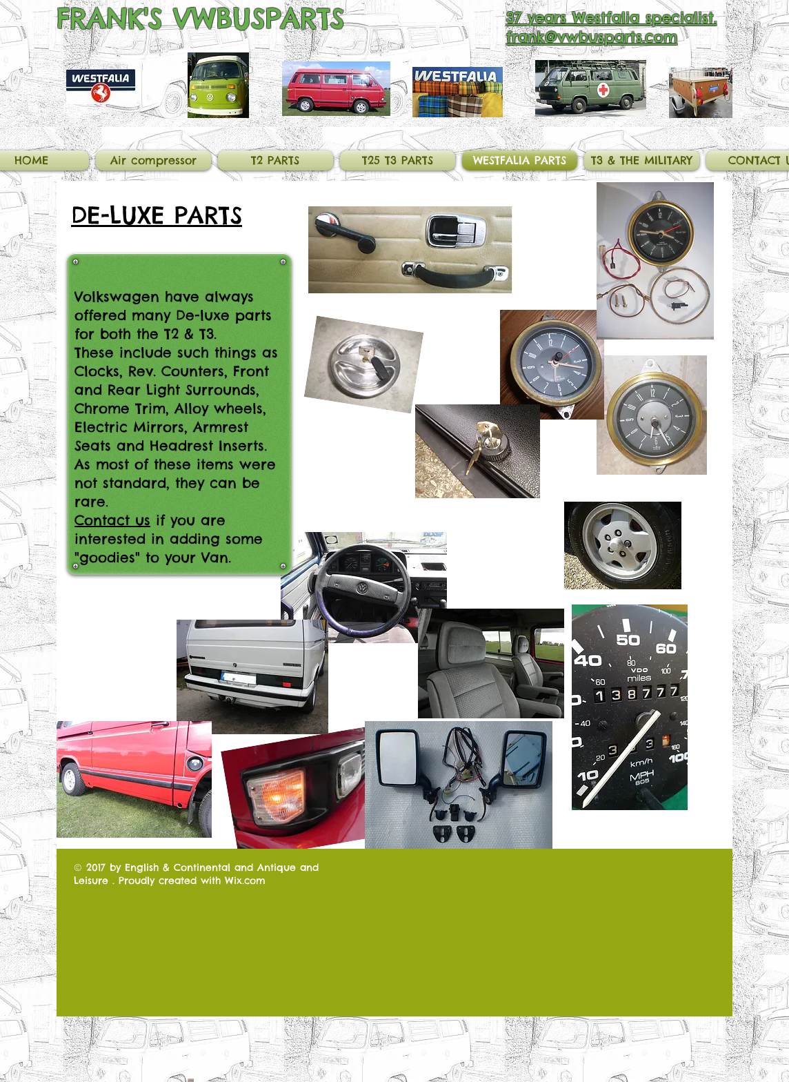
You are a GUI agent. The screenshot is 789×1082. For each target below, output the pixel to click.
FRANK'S (110, 18)
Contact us (112, 520)
